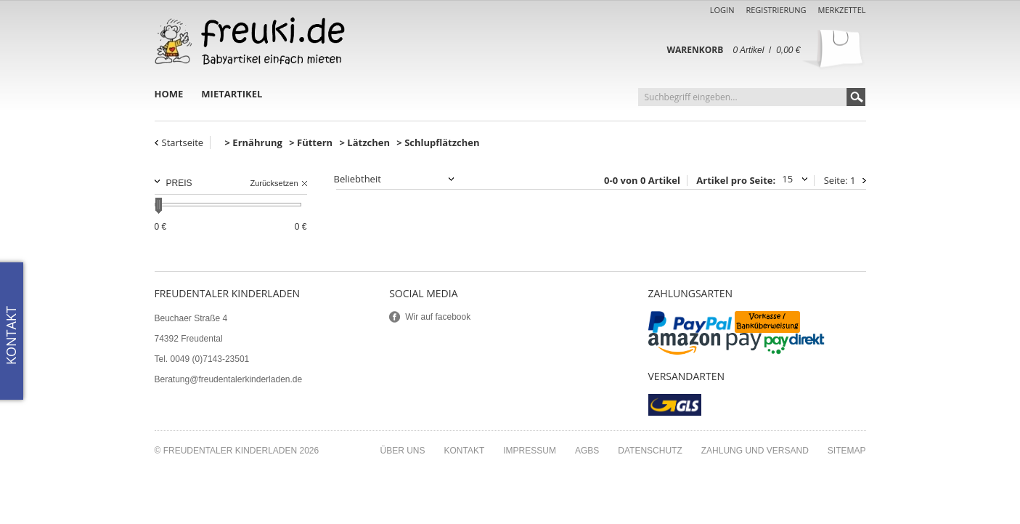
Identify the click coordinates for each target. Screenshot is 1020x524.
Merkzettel (842, 9)
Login (722, 9)
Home (169, 93)
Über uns (402, 451)
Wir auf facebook (437, 317)
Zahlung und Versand (755, 451)
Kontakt (464, 451)
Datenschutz (650, 451)
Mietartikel (231, 93)
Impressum (529, 451)
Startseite (183, 142)
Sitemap (847, 451)
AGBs (587, 451)
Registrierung (776, 9)
